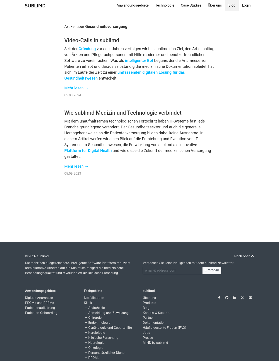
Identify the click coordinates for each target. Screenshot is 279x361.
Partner (148, 318)
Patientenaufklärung (40, 308)
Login (246, 5)
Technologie (164, 5)
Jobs (146, 333)
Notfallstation (94, 298)
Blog (231, 5)
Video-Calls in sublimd (91, 40)
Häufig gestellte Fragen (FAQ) (164, 328)
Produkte (149, 303)
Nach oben (244, 256)
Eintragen (212, 270)
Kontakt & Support (156, 313)
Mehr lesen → (76, 88)
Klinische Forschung (103, 338)
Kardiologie (96, 333)
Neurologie (96, 343)
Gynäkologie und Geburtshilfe (110, 328)
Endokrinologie (99, 323)
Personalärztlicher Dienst (106, 353)
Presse (148, 338)
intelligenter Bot (139, 60)
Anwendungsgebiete (133, 5)
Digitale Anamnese (39, 298)
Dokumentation (154, 323)
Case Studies (191, 5)
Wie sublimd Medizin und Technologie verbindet (123, 113)
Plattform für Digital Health (88, 150)
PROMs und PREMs (39, 303)
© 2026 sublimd (37, 256)
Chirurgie (95, 318)
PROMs (93, 358)
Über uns (215, 5)
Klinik (88, 303)
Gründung (87, 48)
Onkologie (95, 348)
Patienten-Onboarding (41, 313)
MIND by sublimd (155, 343)
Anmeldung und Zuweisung (108, 313)
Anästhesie (96, 308)
